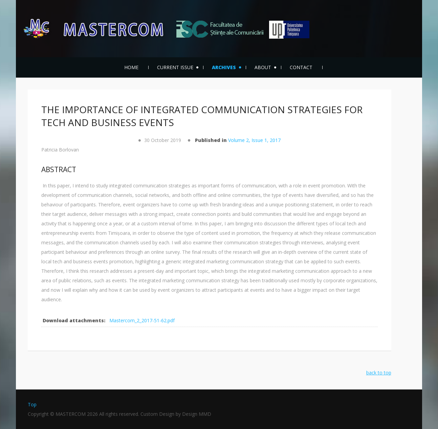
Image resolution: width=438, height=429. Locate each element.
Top (32, 404)
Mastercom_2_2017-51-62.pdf (142, 320)
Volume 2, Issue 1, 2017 (254, 140)
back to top (378, 372)
